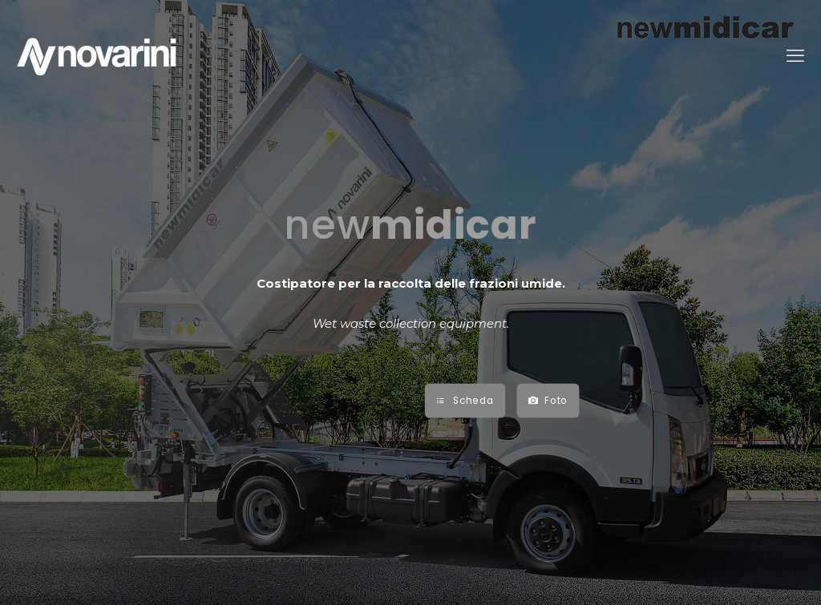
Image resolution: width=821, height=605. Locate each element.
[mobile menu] (795, 56)
